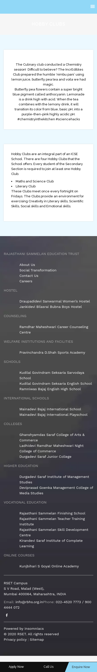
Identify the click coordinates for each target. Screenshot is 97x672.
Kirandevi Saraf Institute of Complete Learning (51, 543)
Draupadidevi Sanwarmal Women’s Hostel (54, 301)
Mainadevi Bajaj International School (50, 409)
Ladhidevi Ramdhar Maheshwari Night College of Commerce (51, 448)
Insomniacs (34, 628)
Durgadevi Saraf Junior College (45, 457)
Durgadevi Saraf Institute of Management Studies (54, 479)
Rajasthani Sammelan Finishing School (52, 513)
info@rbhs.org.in (29, 602)
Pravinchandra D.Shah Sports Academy (52, 352)
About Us (27, 265)
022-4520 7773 (68, 602)
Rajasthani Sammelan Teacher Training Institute (52, 521)
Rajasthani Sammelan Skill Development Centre (53, 532)
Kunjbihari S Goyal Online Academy (49, 566)
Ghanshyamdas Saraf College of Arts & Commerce (52, 437)
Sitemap (37, 639)
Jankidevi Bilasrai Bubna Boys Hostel (50, 307)
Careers (25, 281)
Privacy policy (15, 639)
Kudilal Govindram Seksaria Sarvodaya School (51, 375)
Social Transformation (37, 270)
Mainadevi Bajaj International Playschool (53, 415)
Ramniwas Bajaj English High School (50, 389)
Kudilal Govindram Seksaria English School (55, 383)
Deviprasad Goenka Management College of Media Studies (56, 490)
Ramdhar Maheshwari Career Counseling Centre (53, 329)
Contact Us (28, 276)
